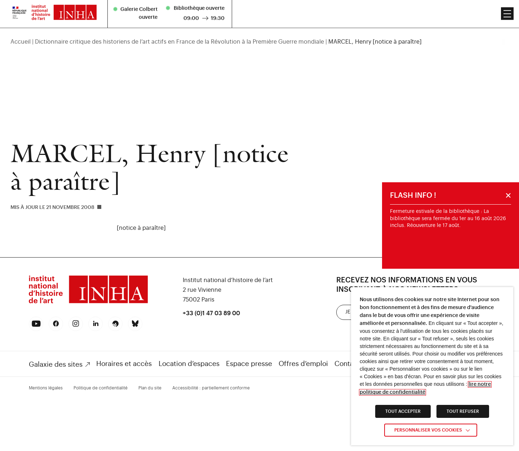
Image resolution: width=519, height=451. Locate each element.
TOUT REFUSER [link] (463, 411)
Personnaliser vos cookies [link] (428, 430)
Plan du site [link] (149, 388)
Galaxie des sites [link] (56, 364)
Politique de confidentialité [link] (101, 388)
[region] (259, 31)
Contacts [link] (348, 363)
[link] (88, 302)
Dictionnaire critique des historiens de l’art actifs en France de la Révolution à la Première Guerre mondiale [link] (179, 32)
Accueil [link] (20, 32)
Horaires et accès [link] (124, 363)
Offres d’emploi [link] (303, 363)
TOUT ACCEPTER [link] (403, 411)
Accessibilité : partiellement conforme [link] (211, 388)
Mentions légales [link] (46, 388)
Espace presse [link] (249, 363)
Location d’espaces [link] (189, 363)
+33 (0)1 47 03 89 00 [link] (211, 313)
